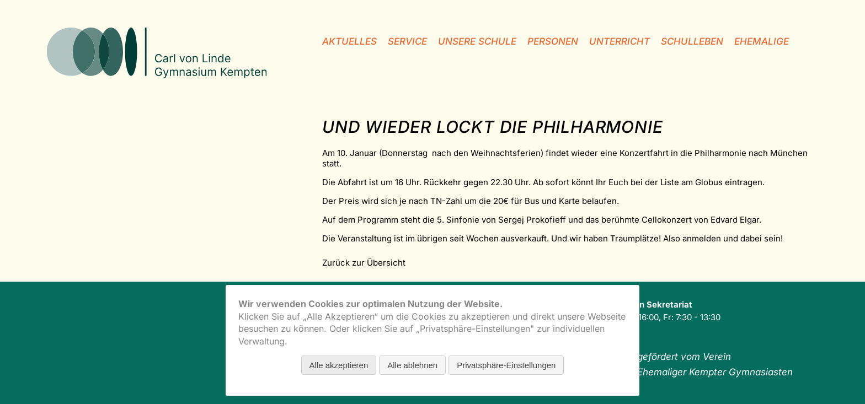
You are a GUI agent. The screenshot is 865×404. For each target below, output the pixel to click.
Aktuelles (349, 41)
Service (407, 41)
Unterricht (619, 41)
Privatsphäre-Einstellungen (506, 365)
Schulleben (692, 41)
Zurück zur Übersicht (363, 262)
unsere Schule (477, 41)
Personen (552, 41)
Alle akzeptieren (339, 365)
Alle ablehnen (412, 365)
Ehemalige (761, 41)
